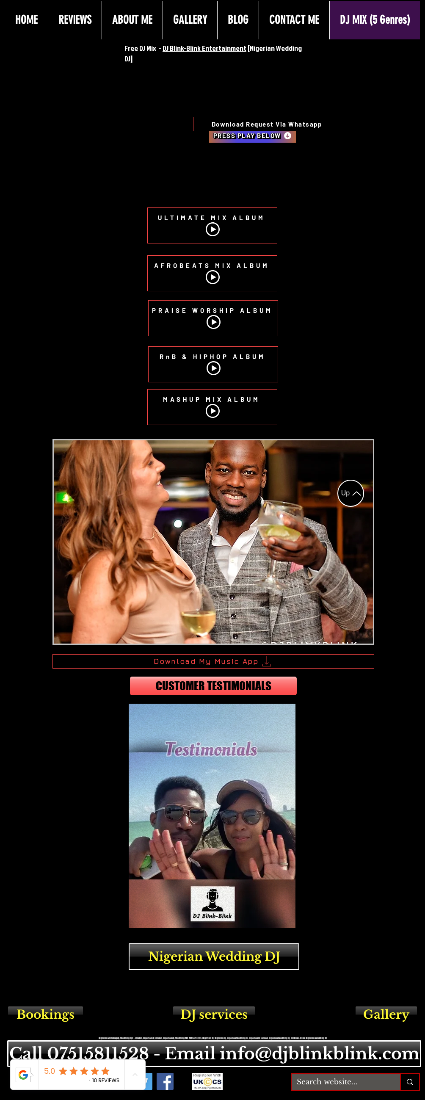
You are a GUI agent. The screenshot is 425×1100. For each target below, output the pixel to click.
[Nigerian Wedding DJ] (214, 956)
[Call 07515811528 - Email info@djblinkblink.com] (214, 1053)
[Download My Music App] (213, 661)
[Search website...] (339, 1082)
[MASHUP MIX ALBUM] (212, 407)
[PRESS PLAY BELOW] (252, 135)
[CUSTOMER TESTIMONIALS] (213, 686)
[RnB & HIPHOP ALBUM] (213, 364)
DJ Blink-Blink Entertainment (204, 48)
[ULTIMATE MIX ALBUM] (212, 225)
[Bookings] (45, 1014)
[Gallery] (386, 1014)
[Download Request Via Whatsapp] (267, 124)
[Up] (350, 493)
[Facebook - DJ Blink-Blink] (165, 1081)
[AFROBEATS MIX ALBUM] (212, 273)
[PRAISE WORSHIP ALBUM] (213, 318)
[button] (213, 542)
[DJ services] (214, 1014)
